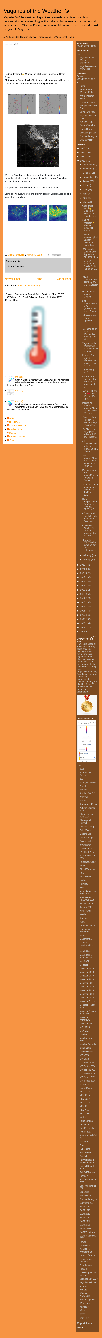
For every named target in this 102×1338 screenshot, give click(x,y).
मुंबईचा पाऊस (85, 1318)
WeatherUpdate (87, 1299)
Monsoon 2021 (87, 983)
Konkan (83, 918)
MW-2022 (84, 1084)
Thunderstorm (86, 1265)
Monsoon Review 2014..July (88, 1012)
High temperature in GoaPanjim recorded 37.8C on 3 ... (89, 504)
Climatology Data (88, 133)
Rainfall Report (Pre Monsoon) (87, 1161)
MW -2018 (84, 1055)
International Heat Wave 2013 (88, 892)
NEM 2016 (85, 1095)
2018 (83, 581)
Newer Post (12, 279)
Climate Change (87, 826)
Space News (86, 129)
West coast (85, 1303)
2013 (83, 602)
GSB (11, 418)
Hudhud (83, 880)
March (86, 202)
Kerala (83, 914)
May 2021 (84, 961)
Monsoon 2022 (87, 986)
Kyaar (82, 922)
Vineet (12, 440)
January (87, 559)
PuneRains (85, 1149)
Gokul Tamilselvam (18, 425)
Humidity (84, 884)
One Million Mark (88, 1128)
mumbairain (85, 1048)
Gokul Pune (14, 422)
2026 (83, 148)
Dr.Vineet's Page (87, 112)
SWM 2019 (85, 1214)
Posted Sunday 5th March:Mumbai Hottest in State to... (90, 475)
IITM (82, 887)
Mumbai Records (88, 1044)
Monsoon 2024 (87, 994)
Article (83, 800)
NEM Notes (85, 1113)
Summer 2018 (86, 1203)
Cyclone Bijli (85, 834)
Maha (82, 935)
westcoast (84, 1307)
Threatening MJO (88, 371)
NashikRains (86, 1088)
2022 (83, 565)
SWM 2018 (85, 1210)
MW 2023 (84, 1059)
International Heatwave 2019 (87, 898)
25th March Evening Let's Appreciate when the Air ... (90, 253)
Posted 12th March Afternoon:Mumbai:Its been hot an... (89, 360)
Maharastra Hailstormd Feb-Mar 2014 (87, 945)
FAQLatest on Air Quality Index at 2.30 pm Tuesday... (89, 433)
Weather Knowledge (85, 1294)
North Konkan (86, 1121)
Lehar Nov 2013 (87, 925)
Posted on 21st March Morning (89, 294)
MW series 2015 (87, 1070)
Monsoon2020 (86, 1023)
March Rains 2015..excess (86, 956)
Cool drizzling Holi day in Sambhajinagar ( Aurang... (89, 421)
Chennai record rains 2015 (87, 815)
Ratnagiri (84, 1176)
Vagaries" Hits (86, 140)
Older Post (64, 279)
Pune (82, 1145)
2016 (83, 590)
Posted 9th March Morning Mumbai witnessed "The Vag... (89, 408)
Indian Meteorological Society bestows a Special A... (90, 239)
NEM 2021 (85, 1106)
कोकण (82, 1310)
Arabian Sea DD (87, 793)
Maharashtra (86, 939)
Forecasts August (88, 862)
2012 (83, 606)
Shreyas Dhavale (17, 436)
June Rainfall (86, 911)
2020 (83, 573)
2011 (83, 611)
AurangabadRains (88, 804)
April (85, 198)
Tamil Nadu (85, 1245)
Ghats (82, 865)
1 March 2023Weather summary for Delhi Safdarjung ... (89, 545)
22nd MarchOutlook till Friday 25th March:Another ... (90, 282)
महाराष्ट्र (82, 1314)
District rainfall (86, 841)
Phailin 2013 (85, 1132)
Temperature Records (86, 1260)
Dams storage (86, 837)
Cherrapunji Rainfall (85, 821)
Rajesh (12, 433)
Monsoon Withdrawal (85, 1018)
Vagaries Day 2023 (89, 1279)
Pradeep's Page (87, 102)
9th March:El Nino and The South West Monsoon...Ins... (90, 381)
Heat (82, 873)
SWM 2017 (85, 1206)
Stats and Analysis (88, 136)
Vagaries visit (86, 1286)
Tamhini (83, 1242)
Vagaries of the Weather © (36, 11)
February (87, 555)
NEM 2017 (85, 1099)
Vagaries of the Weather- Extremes (87, 60)
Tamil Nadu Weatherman (86, 1250)
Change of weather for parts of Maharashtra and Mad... (89, 530)
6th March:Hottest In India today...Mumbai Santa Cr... (90, 446)
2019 (83, 577)
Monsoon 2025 (87, 997)
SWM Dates (85, 1228)
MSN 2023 (85, 1027)
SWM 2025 (85, 1225)
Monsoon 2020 (87, 979)
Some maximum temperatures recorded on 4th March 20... (90, 489)
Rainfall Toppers (87, 1172)
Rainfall (83, 1156)
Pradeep (84, 1141)
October (87, 173)
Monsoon (84, 965)
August (86, 181)
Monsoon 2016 (87, 972)
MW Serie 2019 (87, 1062)
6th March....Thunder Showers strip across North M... (89, 460)
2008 (83, 623)
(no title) (19, 377)
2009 (83, 619)
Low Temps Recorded (85, 930)
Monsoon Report (87, 1001)
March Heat (85, 951)
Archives (84, 797)
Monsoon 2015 (87, 968)
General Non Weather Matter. (87, 90)
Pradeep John (15, 429)
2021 (83, 569)
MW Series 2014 (87, 1066)
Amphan (84, 789)
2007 (83, 627)
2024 (83, 156)
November (88, 168)
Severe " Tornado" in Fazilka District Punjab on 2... (90, 265)
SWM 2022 (85, 1221)
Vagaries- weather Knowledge (88, 67)
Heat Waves (85, 876)
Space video (85, 1195)
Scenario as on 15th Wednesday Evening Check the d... (89, 334)
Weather (84, 1290)
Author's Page (86, 122)
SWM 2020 (85, 1217)
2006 (83, 631)
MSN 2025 (85, 1031)
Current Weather (87, 125)
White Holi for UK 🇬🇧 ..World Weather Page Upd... (89, 395)
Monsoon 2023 (87, 990)
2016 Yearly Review (85, 773)
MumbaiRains (86, 1051)
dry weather (85, 845)
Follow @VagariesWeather (86, 77)
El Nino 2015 (86, 848)
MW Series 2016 (87, 1073)
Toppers (83, 1269)
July (85, 185)
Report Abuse (85, 1323)
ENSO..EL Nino (87, 852)
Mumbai (83, 1034)
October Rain (86, 1124)
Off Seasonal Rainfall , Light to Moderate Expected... (89, 517)
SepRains (84, 1192)
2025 (83, 152)
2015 (83, 594)
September (88, 177)
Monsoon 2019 (87, 976)
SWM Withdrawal (88, 1232)
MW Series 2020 (87, 1081)
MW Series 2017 (87, 1077)
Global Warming (87, 869)
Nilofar (83, 1117)
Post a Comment (16, 266)
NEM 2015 (85, 1091)
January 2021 (86, 907)
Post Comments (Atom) (29, 285)
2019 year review (88, 782)
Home (38, 279)
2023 (83, 161)
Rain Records (86, 1152)
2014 (83, 598)
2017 (83, 585)
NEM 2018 (85, 1102)
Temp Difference (87, 1255)
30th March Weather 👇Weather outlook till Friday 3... (88, 225)
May (85, 194)
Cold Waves (85, 830)
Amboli (83, 786)
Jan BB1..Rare (87, 903)
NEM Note (84, 1110)
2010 (83, 615)
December (88, 164)
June (85, 189)
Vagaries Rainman (88, 1282)
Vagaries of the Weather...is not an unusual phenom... (90, 347)
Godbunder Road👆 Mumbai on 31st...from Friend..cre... (89, 211)
